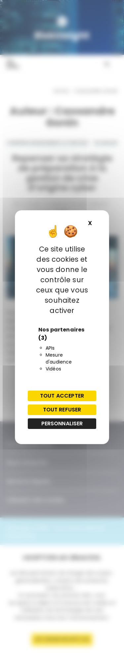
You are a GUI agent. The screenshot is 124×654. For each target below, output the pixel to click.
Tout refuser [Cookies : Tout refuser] (62, 409)
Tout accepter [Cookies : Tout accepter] (62, 396)
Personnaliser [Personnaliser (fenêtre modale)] (62, 423)
